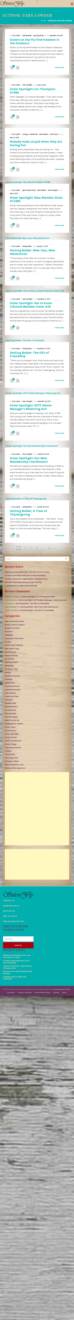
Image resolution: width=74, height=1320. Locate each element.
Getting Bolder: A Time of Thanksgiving (28, 843)
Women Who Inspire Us (15, 1098)
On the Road (10, 1040)
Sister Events (54, 134)
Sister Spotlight (27, 85)
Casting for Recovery (14, 968)
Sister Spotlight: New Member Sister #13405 (36, 246)
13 (49, 879)
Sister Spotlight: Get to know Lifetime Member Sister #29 (31, 446)
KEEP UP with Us (10, 1242)
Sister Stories (11, 1067)
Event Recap (10, 982)
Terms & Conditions (25, 1318)
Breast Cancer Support (15, 955)
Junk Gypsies (10, 1023)
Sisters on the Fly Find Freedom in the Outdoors (34, 41)
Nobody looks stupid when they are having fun (36, 143)
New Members (43, 134)
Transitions (10, 1085)
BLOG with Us (9, 1237)
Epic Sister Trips (12, 979)
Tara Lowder (16, 35)
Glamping (9, 996)
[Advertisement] (37, 1139)
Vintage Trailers (12, 1091)
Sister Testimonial (13, 1071)
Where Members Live (14, 1095)
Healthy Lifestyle (12, 1006)
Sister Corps (10, 1057)
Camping (25, 134)
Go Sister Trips (11, 999)
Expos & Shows (11, 986)
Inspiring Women (38, 35)
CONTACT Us (8, 1226)
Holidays (8, 1009)
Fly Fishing (9, 989)
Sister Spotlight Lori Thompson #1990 (32, 90)
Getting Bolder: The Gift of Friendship (29, 543)
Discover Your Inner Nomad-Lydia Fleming (23, 912)
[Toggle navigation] (72, 5)
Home (43, 21)
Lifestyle (9, 1030)
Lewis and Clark (12, 1027)
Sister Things (11, 1074)
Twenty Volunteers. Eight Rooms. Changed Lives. (26, 909)
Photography (10, 1044)
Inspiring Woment (13, 1020)
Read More (59, 67)
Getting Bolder (27, 35)
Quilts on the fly (12, 1050)
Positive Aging (11, 1047)
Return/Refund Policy (42, 1318)
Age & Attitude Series (29, 237)
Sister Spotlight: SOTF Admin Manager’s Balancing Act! (31, 643)
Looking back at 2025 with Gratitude (21, 916)
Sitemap (56, 1318)
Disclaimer (11, 1318)
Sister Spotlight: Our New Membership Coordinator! (29, 743)
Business (9, 962)
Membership (34, 134)
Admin (64, 1318)
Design (8, 972)
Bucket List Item (12, 958)
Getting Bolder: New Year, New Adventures (32, 346)
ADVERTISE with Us (11, 1231)
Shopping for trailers (14, 1054)
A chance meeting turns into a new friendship (25, 906)
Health (8, 1003)
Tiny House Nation (13, 1078)
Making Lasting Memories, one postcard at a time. (27, 902)
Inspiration (9, 1013)
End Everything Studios (62, 1315)
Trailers (8, 1081)
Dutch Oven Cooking (14, 975)
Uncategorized (11, 1088)
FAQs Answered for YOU (13, 1247)
